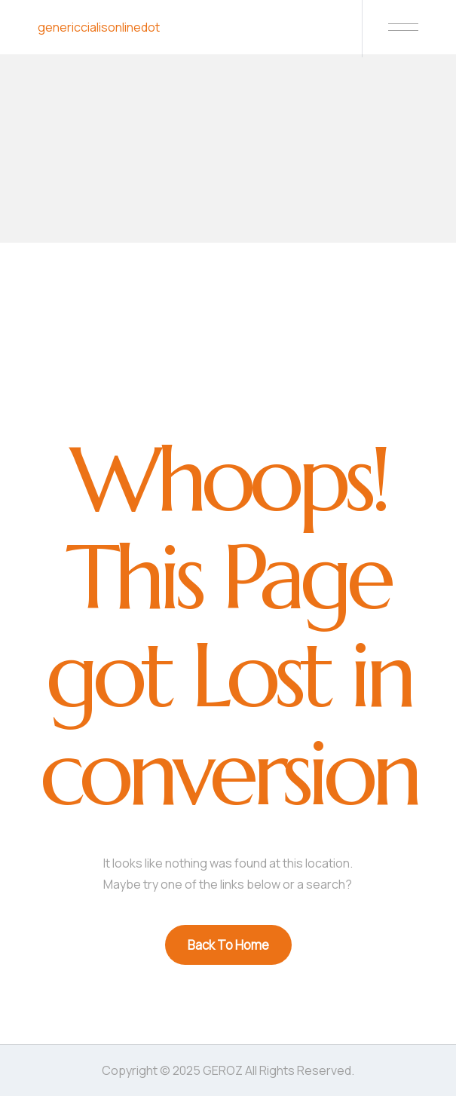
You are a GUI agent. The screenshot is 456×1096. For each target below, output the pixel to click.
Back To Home (228, 945)
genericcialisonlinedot (99, 27)
